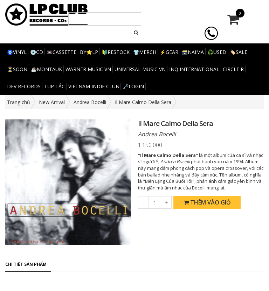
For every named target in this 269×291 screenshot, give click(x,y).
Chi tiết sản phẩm (26, 264)
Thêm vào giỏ (207, 202)
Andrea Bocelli (90, 102)
